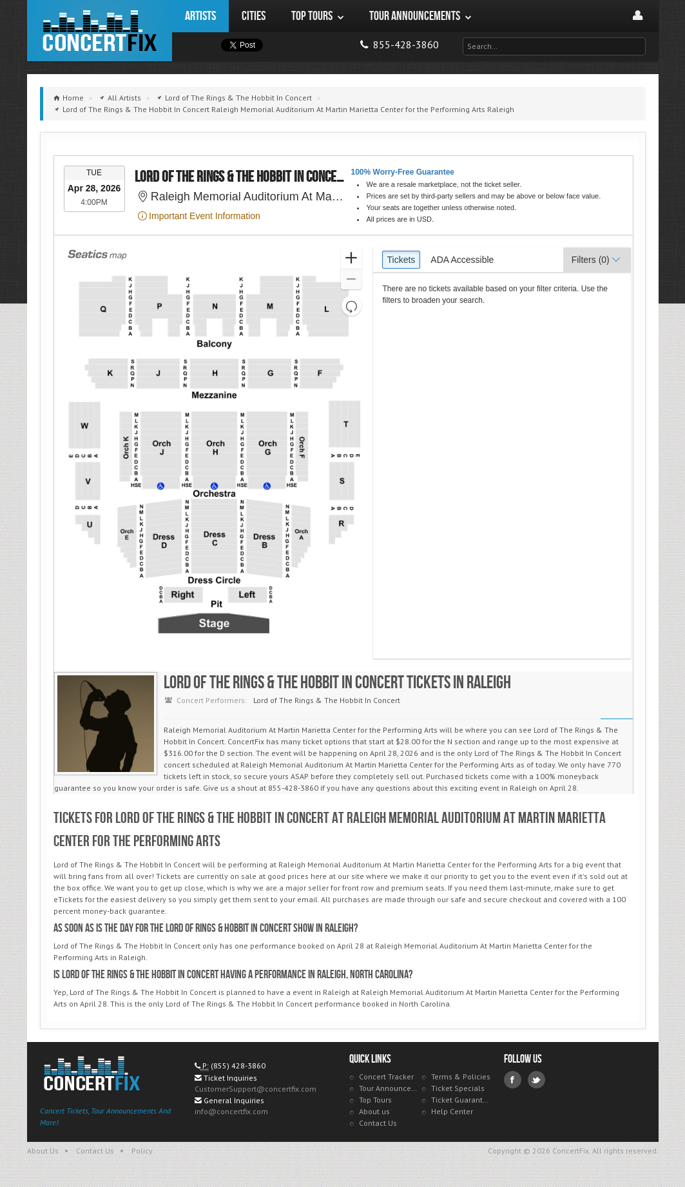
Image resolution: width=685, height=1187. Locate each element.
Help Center (452, 1111)
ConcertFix (99, 30)
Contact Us (378, 1123)
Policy (142, 1150)
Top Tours (375, 1100)
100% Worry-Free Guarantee (403, 172)
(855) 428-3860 (238, 1065)
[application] (214, 453)
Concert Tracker (386, 1076)
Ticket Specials (458, 1088)
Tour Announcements (389, 1088)
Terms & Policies (460, 1076)
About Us (43, 1150)
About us (374, 1111)
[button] (351, 258)
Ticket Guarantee (461, 1100)
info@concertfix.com (231, 1111)
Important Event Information (199, 216)
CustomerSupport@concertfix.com (255, 1089)
